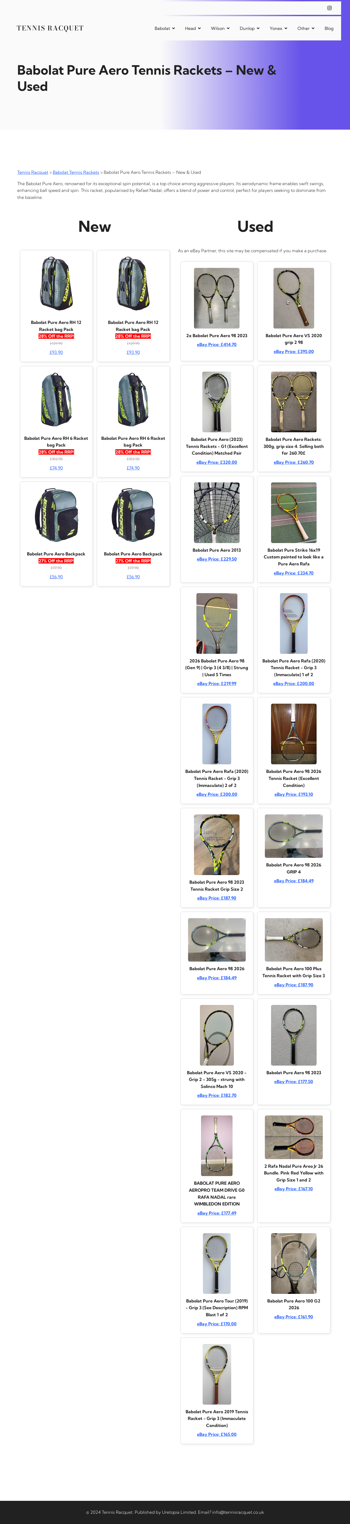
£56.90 (56, 576)
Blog (329, 28)
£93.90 (56, 352)
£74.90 (56, 468)
